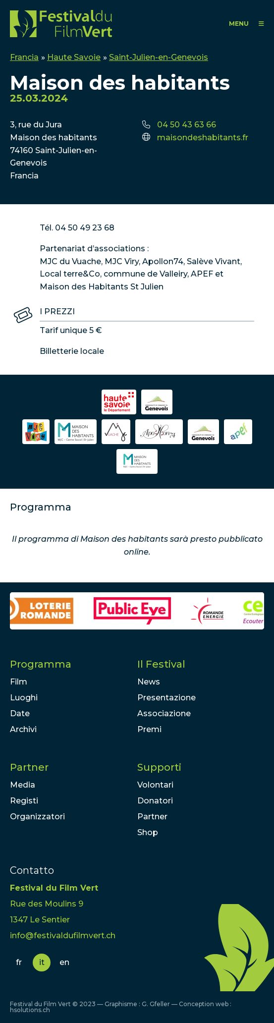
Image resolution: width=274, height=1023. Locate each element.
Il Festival (161, 664)
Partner (29, 767)
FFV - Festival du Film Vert (61, 23)
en (64, 962)
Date (20, 713)
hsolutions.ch (30, 1010)
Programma (40, 664)
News (148, 681)
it (42, 962)
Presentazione (166, 697)
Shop (147, 832)
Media (22, 785)
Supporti (159, 767)
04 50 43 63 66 (186, 124)
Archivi (23, 729)
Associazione (164, 713)
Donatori (155, 800)
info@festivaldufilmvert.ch (62, 935)
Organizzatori (37, 816)
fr (19, 962)
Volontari (155, 785)
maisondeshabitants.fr (202, 137)
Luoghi (24, 697)
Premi (149, 729)
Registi (24, 800)
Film (18, 681)
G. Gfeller (156, 1004)
